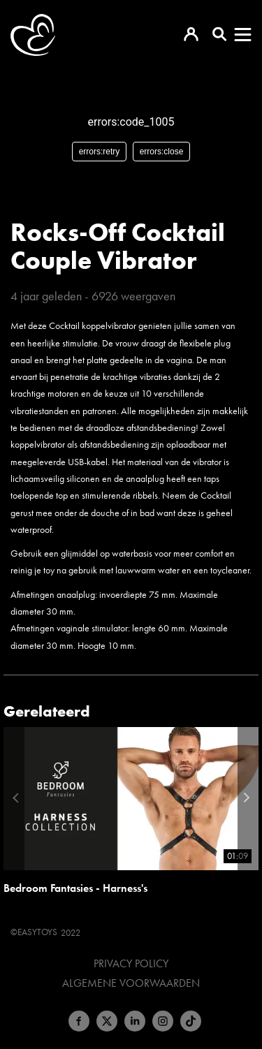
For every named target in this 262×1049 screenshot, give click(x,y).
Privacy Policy (131, 964)
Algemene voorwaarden (131, 983)
